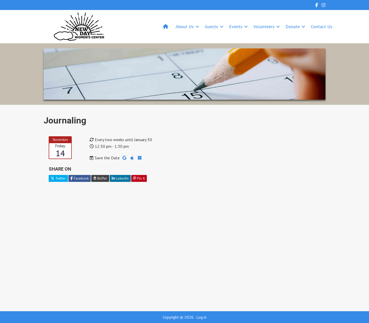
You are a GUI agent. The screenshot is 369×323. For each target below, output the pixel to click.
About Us (185, 26)
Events (235, 26)
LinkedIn (120, 178)
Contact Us (321, 26)
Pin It (139, 178)
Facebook (79, 178)
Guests (211, 26)
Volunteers (263, 26)
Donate (292, 26)
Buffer (100, 178)
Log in (201, 317)
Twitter (58, 178)
